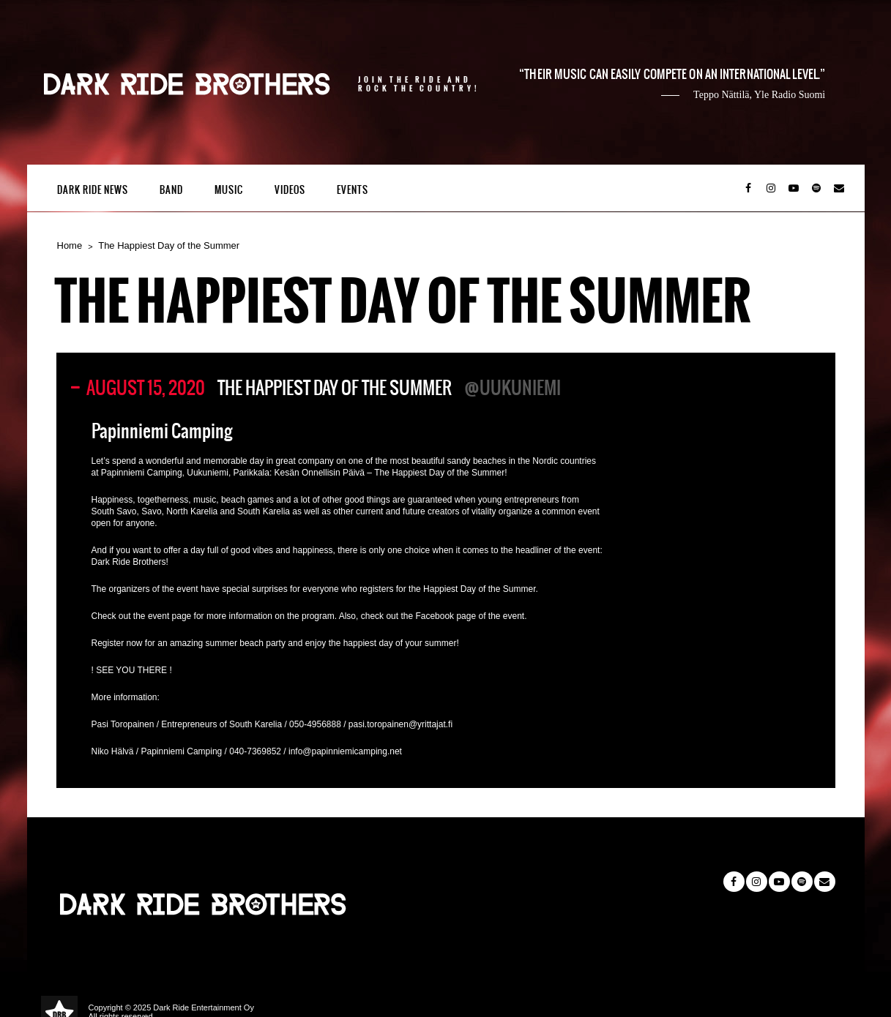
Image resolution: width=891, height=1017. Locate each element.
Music (229, 190)
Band (171, 190)
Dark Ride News (92, 190)
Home (70, 245)
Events (352, 190)
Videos (290, 190)
